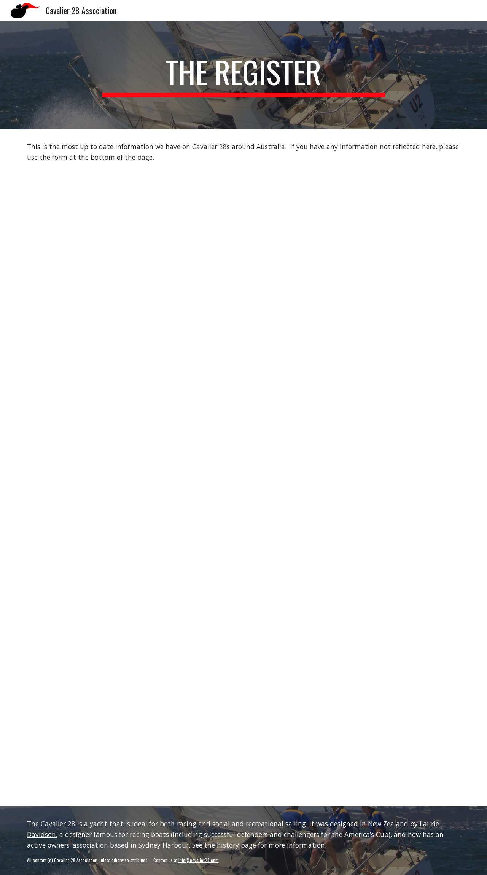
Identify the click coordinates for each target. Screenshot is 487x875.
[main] (243, 75)
